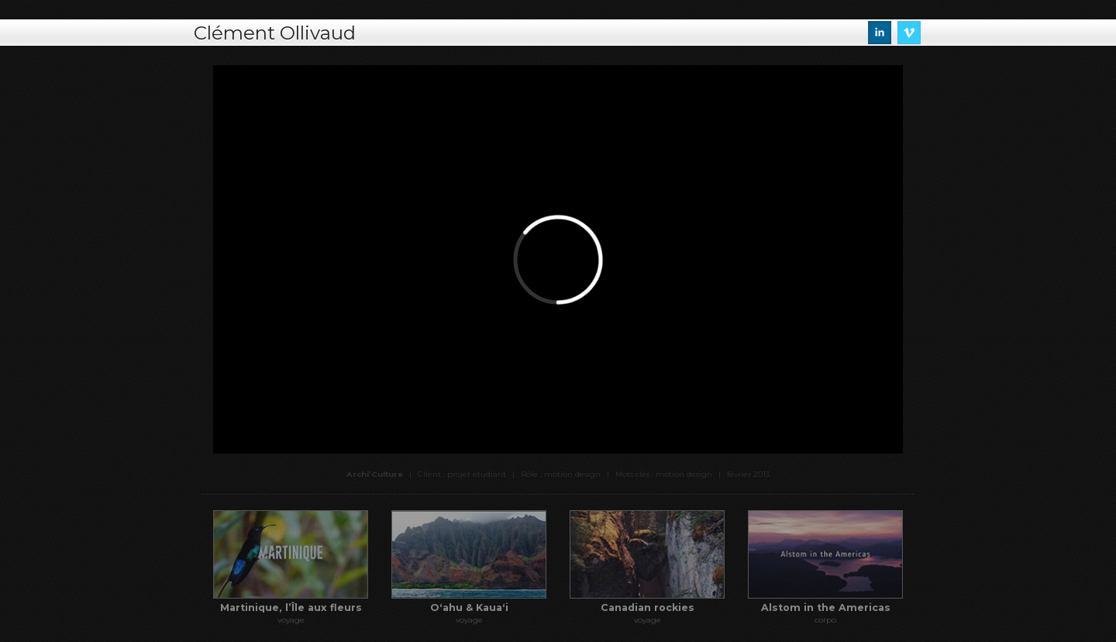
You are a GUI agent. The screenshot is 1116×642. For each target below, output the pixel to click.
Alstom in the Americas (825, 607)
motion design (684, 474)
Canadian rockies (647, 607)
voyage (291, 620)
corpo (825, 620)
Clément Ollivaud (275, 32)
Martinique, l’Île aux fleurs (291, 607)
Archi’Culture (374, 474)
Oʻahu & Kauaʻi (469, 607)
